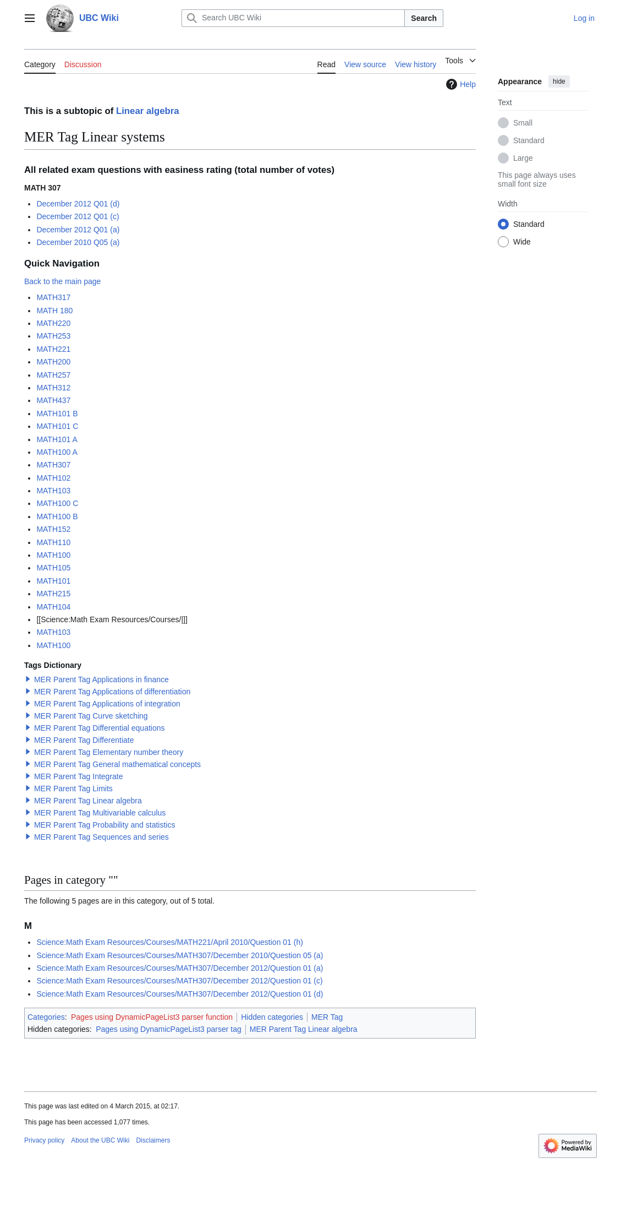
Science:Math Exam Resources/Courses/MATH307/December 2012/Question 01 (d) (179, 993)
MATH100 (53, 555)
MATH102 (53, 478)
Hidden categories (272, 1017)
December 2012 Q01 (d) (77, 203)
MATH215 (53, 593)
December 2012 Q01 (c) (77, 216)
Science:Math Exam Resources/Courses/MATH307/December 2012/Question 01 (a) (179, 968)
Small (522, 122)
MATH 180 (54, 310)
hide (559, 81)
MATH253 (53, 335)
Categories (46, 1017)
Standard (529, 140)
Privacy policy (44, 1140)
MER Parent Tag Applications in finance (101, 679)
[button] (28, 679)
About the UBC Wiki (100, 1140)
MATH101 (53, 581)
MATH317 (53, 297)
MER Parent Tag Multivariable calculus (100, 812)
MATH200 (53, 361)
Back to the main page (62, 281)
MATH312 (53, 387)
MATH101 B (57, 413)
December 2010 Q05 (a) (77, 242)
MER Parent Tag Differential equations (99, 728)
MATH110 (53, 542)
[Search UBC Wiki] (293, 18)
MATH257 (53, 375)
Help (459, 84)
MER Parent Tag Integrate (78, 776)
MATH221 (53, 349)
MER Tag (327, 1017)
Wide (522, 241)
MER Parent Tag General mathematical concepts (117, 764)
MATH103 (53, 490)
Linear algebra (147, 111)
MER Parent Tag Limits (73, 788)
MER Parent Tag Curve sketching (91, 715)
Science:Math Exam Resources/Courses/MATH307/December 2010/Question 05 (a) (179, 955)
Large (523, 158)
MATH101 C (57, 426)
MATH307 (53, 464)
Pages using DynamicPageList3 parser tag (168, 1029)
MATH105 (53, 567)
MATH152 (53, 529)
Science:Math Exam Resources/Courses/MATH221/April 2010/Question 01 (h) (169, 942)
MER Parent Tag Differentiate (84, 740)
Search (424, 18)
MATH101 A (56, 439)
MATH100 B (57, 516)
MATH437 (53, 400)
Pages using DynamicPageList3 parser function (152, 1017)
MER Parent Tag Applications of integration (107, 703)
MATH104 (53, 606)
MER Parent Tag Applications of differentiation (112, 691)
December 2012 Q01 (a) (77, 229)
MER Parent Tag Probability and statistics (104, 824)
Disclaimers (153, 1140)
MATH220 (53, 323)
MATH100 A (56, 452)
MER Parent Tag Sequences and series (101, 837)
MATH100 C (57, 503)
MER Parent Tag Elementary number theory (108, 752)
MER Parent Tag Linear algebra (88, 800)
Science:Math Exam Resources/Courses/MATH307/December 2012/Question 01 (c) (179, 980)
